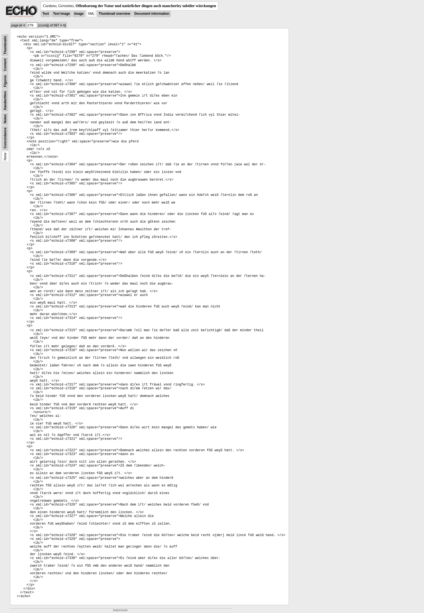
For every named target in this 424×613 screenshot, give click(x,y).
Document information (151, 14)
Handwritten (5, 100)
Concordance (5, 137)
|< (21, 25)
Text (45, 14)
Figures (5, 81)
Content (5, 65)
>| (64, 25)
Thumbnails (5, 45)
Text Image (61, 14)
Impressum (120, 610)
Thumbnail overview (114, 14)
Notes (5, 118)
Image (79, 14)
